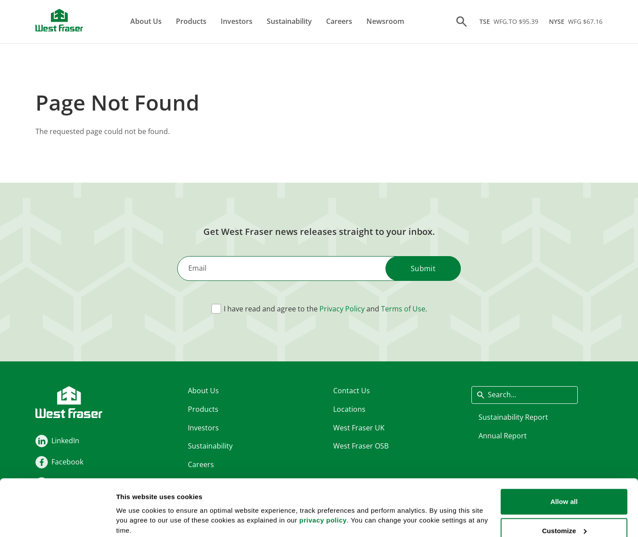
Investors (237, 21)
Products (191, 21)
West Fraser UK (359, 427)
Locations (349, 409)
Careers (339, 21)
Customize (564, 484)
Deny (564, 513)
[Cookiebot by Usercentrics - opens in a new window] (57, 519)
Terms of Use (403, 309)
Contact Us (351, 390)
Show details (136, 508)
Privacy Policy (342, 309)
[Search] (462, 22)
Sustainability (289, 21)
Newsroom (385, 21)
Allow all (564, 455)
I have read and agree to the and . (325, 308)
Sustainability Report (513, 417)
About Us (146, 21)
